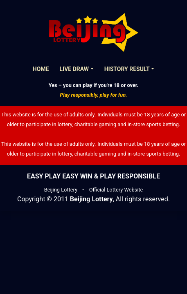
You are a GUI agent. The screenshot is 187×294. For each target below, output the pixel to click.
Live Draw (74, 69)
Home (41, 69)
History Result (127, 69)
